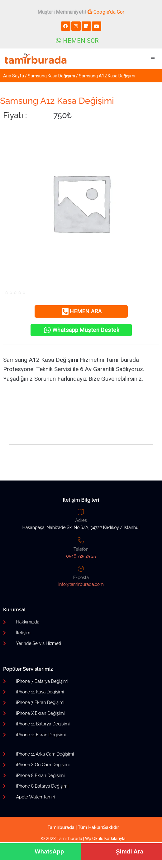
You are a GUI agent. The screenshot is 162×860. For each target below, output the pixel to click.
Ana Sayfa (13, 75)
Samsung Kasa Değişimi (51, 75)
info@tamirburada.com (81, 584)
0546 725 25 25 (81, 556)
